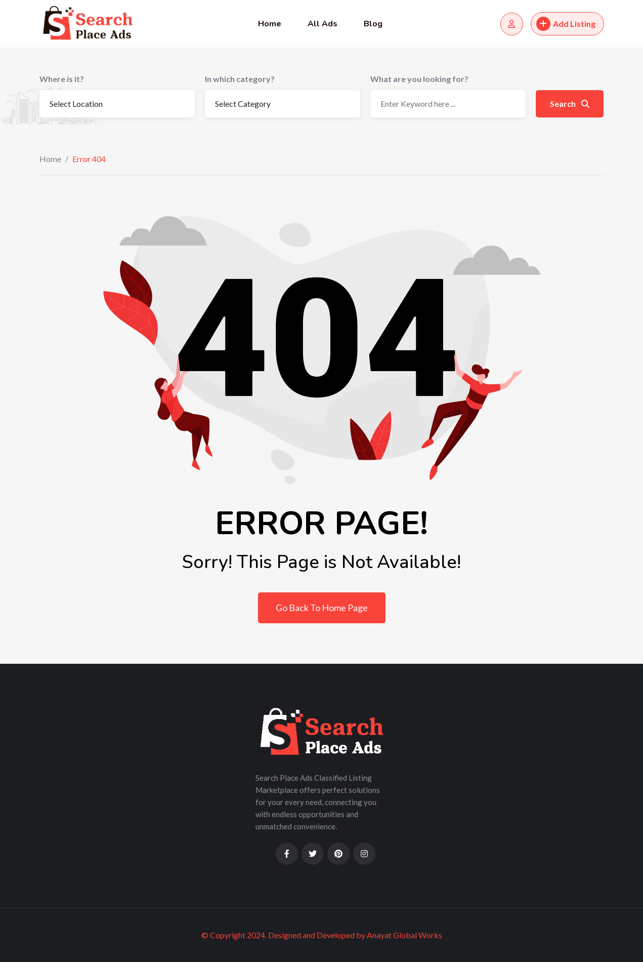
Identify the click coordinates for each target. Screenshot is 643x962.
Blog (373, 23)
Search (569, 103)
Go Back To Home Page (322, 607)
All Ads (322, 23)
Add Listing (565, 24)
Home (269, 23)
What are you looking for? (419, 79)
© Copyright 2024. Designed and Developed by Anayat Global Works (321, 935)
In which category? (240, 79)
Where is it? (61, 79)
